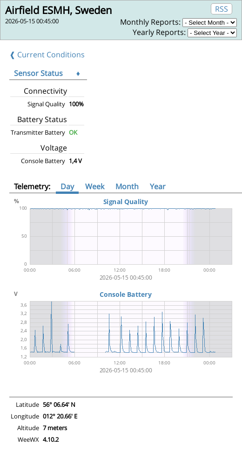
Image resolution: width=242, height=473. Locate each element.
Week (94, 186)
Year (158, 186)
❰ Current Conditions (47, 54)
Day (67, 186)
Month (127, 186)
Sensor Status (38, 73)
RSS (221, 9)
